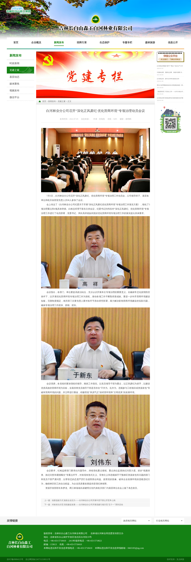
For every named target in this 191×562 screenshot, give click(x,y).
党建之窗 (14, 70)
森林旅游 (150, 42)
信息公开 (173, 42)
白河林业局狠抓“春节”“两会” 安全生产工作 (170, 66)
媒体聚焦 (14, 83)
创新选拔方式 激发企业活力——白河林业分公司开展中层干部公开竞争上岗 (84, 500)
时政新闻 (14, 63)
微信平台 (14, 97)
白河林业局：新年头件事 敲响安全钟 (168, 78)
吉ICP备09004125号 (15, 559)
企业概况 (36, 42)
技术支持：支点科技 (175, 559)
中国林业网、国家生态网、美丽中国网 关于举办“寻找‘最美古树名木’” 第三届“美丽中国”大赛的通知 (170, 72)
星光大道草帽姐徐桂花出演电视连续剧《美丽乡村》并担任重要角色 (170, 85)
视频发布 (14, 90)
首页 (15, 42)
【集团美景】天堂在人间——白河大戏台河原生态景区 (170, 91)
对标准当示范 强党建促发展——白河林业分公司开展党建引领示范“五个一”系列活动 (87, 505)
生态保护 (104, 42)
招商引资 (82, 42)
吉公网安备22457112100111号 (38, 559)
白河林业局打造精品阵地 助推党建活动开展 (170, 98)
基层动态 (14, 77)
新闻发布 (59, 42)
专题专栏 (127, 42)
